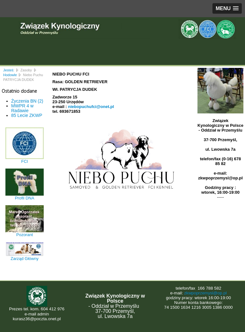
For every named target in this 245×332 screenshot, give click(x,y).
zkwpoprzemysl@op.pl (205, 293)
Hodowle (10, 75)
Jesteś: (8, 70)
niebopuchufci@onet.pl (91, 106)
